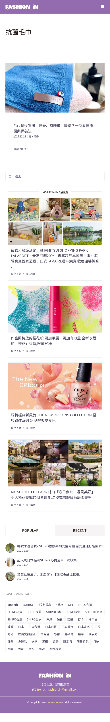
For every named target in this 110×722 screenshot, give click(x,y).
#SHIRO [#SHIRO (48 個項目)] (28, 604)
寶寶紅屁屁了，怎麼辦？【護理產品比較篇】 (49, 574)
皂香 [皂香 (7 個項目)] (57, 634)
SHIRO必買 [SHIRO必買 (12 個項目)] (14, 612)
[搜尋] (10, 176)
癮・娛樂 (30, 274)
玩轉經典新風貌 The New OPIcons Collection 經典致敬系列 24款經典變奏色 (53, 417)
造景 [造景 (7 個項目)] (56, 641)
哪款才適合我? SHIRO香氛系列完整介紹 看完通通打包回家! (60, 546)
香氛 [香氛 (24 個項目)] (10, 649)
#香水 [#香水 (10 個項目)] (59, 604)
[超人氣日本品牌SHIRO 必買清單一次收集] (10, 560)
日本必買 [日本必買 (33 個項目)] (51, 626)
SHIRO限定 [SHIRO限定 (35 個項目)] (73, 612)
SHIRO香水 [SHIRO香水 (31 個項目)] (34, 619)
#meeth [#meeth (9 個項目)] (12, 604)
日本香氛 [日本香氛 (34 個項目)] (67, 626)
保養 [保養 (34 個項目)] (60, 619)
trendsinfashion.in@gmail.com (57, 689)
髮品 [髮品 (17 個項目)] (42, 649)
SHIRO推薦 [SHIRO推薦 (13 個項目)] (34, 612)
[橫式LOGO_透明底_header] (55, 673)
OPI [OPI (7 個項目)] (70, 604)
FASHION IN (54, 702)
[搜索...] (55, 176)
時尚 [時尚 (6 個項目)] (10, 634)
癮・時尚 (30, 351)
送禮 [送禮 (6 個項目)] (34, 641)
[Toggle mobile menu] (103, 6)
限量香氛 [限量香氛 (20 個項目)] (83, 641)
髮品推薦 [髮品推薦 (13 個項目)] (56, 649)
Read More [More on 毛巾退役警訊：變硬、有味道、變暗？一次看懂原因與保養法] (19, 148)
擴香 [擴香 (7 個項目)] (10, 626)
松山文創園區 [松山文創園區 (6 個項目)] (27, 634)
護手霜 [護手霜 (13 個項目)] (93, 634)
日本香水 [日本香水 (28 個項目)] (84, 626)
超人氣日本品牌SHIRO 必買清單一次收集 (47, 560)
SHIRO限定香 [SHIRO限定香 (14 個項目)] (94, 612)
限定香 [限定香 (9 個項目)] (67, 641)
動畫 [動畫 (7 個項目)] (70, 619)
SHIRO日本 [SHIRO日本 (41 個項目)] (53, 612)
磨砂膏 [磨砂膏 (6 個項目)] (69, 634)
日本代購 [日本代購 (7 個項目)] (34, 626)
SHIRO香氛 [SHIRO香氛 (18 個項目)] (14, 619)
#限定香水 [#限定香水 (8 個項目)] (44, 604)
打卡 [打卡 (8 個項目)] (81, 619)
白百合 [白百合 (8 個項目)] (44, 634)
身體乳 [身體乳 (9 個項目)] (22, 641)
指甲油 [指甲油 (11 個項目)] (92, 619)
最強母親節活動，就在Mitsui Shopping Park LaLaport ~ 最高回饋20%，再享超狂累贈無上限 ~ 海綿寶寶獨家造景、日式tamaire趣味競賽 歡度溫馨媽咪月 (55, 258)
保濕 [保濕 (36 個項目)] (49, 619)
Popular (30, 530)
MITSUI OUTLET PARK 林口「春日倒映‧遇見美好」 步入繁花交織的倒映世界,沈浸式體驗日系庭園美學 (53, 494)
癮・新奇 (33, 136)
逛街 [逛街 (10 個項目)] (45, 641)
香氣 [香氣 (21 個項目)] (21, 649)
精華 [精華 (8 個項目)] (81, 634)
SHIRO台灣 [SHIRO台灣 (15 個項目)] (85, 604)
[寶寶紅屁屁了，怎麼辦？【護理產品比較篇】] (10, 574)
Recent (79, 530)
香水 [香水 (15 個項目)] (31, 649)
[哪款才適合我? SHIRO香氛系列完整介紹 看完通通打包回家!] (10, 546)
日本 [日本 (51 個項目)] (21, 626)
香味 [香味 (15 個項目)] (96, 641)
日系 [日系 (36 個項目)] (97, 626)
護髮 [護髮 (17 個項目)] (10, 641)
